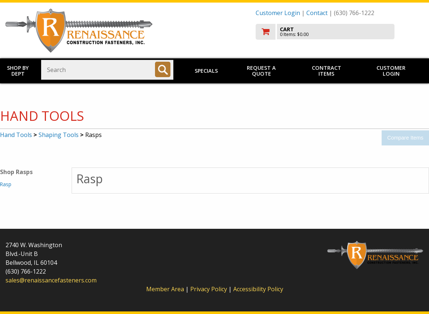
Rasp (5, 184)
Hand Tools (16, 135)
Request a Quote (261, 70)
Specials (206, 70)
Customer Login (278, 13)
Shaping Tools (59, 135)
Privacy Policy (209, 289)
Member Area (165, 289)
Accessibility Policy (258, 289)
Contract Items (326, 70)
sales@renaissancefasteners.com (51, 280)
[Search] (162, 69)
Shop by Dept (18, 70)
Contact (317, 13)
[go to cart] (339, 32)
